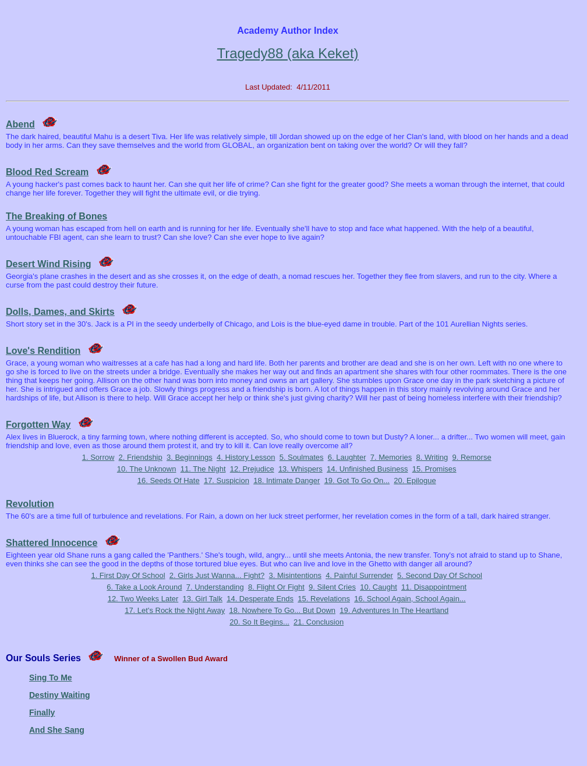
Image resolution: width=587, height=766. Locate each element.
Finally (42, 712)
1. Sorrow (98, 457)
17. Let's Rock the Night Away (175, 610)
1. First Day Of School (128, 575)
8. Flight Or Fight (276, 587)
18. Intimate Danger (286, 480)
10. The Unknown (146, 468)
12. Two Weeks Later (143, 598)
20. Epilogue (415, 480)
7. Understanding (215, 587)
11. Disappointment (433, 587)
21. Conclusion (319, 622)
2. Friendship (140, 457)
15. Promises (434, 468)
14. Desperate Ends (260, 598)
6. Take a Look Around (144, 587)
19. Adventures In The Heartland (394, 610)
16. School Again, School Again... (410, 598)
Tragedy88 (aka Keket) (287, 53)
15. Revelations (324, 598)
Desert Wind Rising (48, 264)
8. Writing (432, 457)
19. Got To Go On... (357, 480)
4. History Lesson (246, 457)
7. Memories (391, 457)
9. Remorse (471, 457)
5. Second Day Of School (439, 575)
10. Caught (378, 587)
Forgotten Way (38, 425)
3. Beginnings (190, 457)
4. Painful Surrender (359, 575)
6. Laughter (347, 457)
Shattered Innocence (51, 543)
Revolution (30, 504)
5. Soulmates (302, 457)
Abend (20, 124)
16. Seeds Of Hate (168, 480)
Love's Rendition (43, 351)
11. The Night (203, 468)
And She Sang (56, 730)
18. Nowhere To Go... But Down (282, 610)
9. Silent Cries (332, 587)
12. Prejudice (252, 468)
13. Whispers (300, 468)
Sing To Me (50, 677)
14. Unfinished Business (367, 468)
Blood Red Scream (47, 172)
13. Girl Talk (202, 598)
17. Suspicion (226, 480)
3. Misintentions (295, 575)
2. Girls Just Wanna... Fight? (217, 575)
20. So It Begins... (259, 622)
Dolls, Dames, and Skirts (60, 312)
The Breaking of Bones (56, 216)
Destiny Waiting (59, 695)
